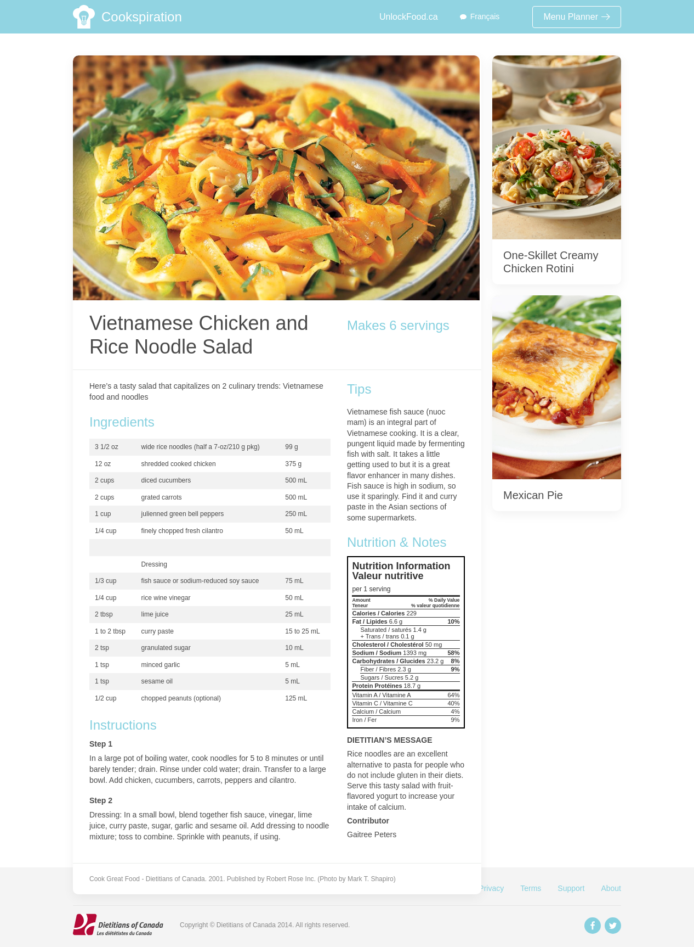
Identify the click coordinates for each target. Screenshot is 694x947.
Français (485, 16)
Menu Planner (576, 16)
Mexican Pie (533, 495)
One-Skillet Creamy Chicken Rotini (550, 261)
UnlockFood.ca (408, 16)
